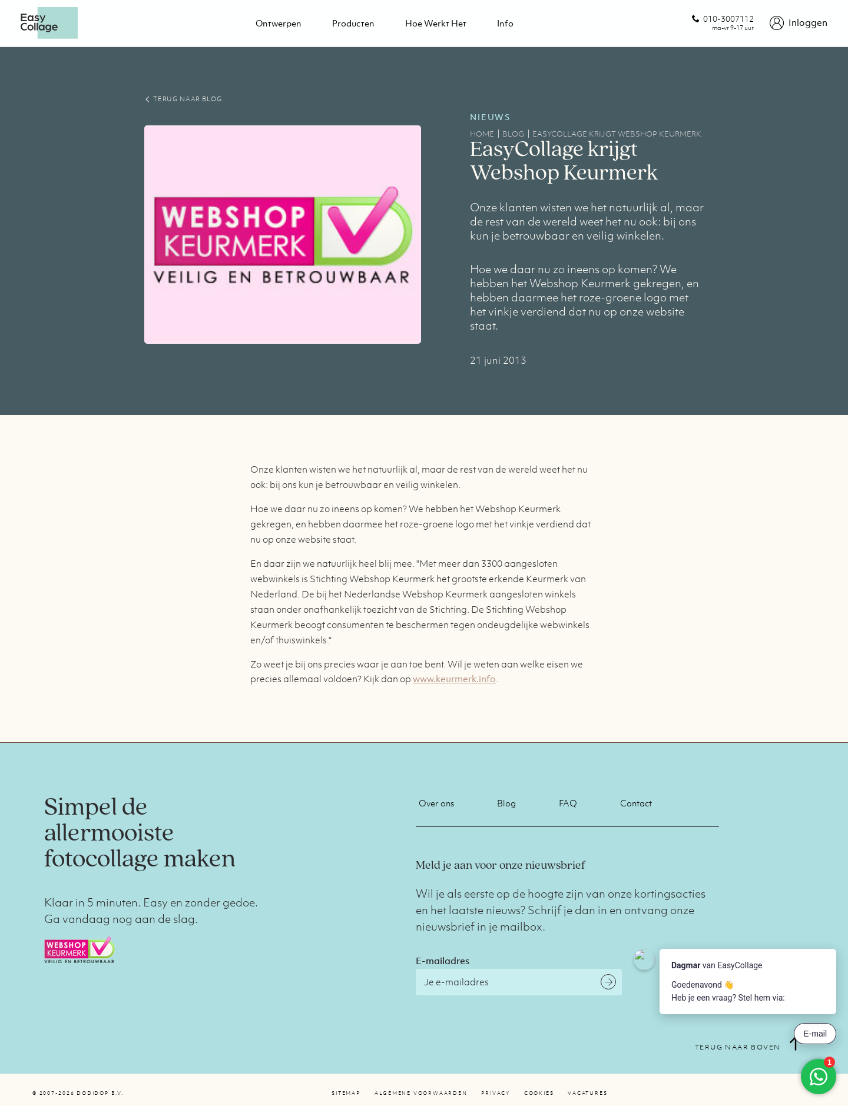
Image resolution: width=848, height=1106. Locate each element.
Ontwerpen (279, 23)
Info (505, 23)
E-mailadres (442, 960)
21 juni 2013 (498, 360)
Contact (636, 803)
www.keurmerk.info (454, 679)
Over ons (436, 803)
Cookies (539, 1093)
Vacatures (587, 1093)
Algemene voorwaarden (421, 1093)
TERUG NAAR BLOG (182, 99)
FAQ (568, 803)
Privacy (495, 1093)
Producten (353, 23)
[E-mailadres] (519, 982)
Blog (506, 803)
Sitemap (346, 1093)
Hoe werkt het (435, 23)
